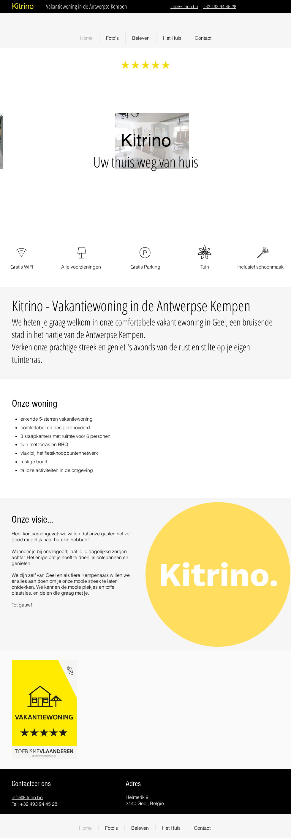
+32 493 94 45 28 (219, 6)
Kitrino (23, 6)
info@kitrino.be (184, 6)
